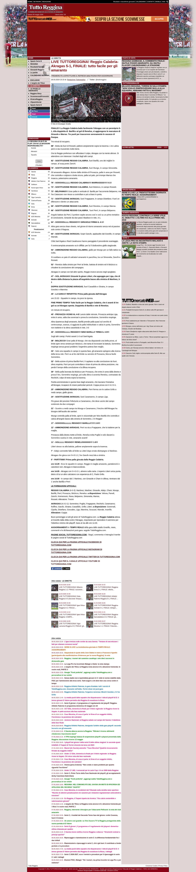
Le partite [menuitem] (33, 73)
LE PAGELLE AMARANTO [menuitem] (34, 90)
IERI (165, 147)
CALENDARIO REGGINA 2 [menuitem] (38, 76)
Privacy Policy (163, 866)
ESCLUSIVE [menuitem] (34, 80)
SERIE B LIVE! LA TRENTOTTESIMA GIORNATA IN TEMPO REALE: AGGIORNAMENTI (144, 194)
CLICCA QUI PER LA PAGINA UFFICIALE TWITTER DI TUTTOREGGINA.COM (85, 557)
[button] (39, 161)
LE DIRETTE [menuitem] (34, 86)
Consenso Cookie (151, 866)
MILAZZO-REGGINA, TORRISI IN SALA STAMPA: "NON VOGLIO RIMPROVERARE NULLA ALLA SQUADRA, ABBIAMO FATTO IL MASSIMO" (144, 88)
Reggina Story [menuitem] (34, 94)
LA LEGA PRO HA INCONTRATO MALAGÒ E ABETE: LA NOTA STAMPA (142, 242)
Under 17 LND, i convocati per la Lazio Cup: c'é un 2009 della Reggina (91, 770)
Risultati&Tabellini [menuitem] (36, 67)
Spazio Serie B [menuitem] (35, 61)
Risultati (39, 165)
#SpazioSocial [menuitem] (34, 102)
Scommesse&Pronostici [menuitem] (38, 96)
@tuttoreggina (101, 80)
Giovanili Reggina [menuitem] (36, 70)
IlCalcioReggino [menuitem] (35, 99)
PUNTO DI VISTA (128, 58)
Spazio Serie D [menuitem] (35, 105)
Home (30, 58)
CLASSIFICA (33, 168)
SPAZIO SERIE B (128, 190)
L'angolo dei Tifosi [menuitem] (36, 83)
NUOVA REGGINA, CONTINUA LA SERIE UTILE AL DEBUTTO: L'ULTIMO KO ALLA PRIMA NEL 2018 (143, 217)
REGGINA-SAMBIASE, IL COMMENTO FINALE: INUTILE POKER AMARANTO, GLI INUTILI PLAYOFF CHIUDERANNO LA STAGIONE (143, 63)
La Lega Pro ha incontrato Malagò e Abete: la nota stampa (86, 664)
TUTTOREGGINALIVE (130, 83)
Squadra (34, 155)
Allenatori (34, 151)
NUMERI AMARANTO (130, 213)
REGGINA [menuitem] (33, 64)
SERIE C (125, 238)
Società (33, 148)
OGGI (159, 147)
